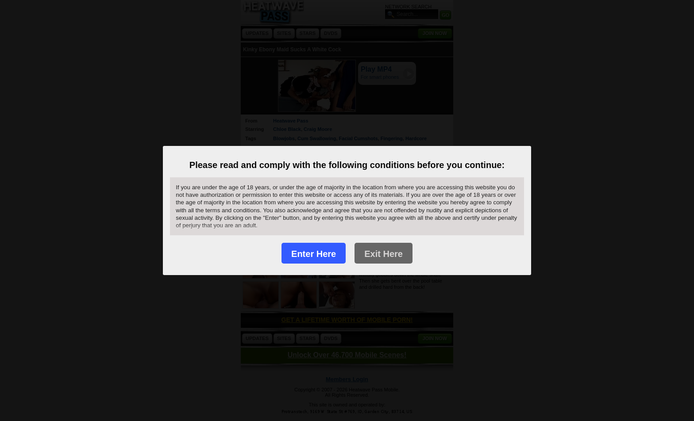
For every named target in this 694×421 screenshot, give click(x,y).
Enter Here (313, 254)
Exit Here (383, 254)
